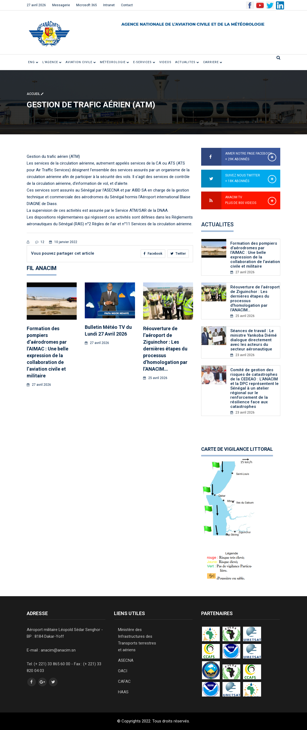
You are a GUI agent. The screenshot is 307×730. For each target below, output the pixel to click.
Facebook (153, 253)
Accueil (35, 93)
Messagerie (61, 5)
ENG (33, 62)
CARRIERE (212, 62)
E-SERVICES (144, 62)
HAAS (123, 692)
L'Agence (52, 62)
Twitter (178, 253)
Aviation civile (81, 62)
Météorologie (114, 62)
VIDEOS (165, 62)
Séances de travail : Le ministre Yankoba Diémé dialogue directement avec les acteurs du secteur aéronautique (253, 340)
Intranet (109, 5)
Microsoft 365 (86, 5)
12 (39, 242)
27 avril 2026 (36, 5)
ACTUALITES (187, 62)
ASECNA (125, 660)
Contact (127, 5)
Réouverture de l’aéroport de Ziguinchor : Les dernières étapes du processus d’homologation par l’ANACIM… (165, 349)
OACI (122, 670)
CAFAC (124, 681)
